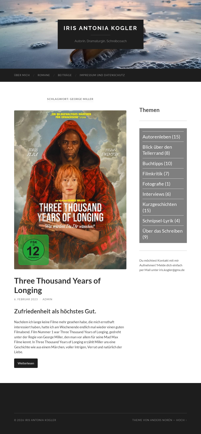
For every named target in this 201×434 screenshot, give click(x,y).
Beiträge (65, 75)
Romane (44, 75)
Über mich (22, 75)
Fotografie (153, 184)
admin (47, 299)
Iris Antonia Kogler (101, 28)
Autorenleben (157, 136)
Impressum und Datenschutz (102, 75)
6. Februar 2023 (26, 299)
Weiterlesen (26, 363)
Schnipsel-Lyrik (158, 220)
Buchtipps (153, 163)
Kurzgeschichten (160, 204)
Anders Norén (161, 420)
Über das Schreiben (163, 231)
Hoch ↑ (181, 420)
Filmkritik (153, 173)
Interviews (153, 194)
